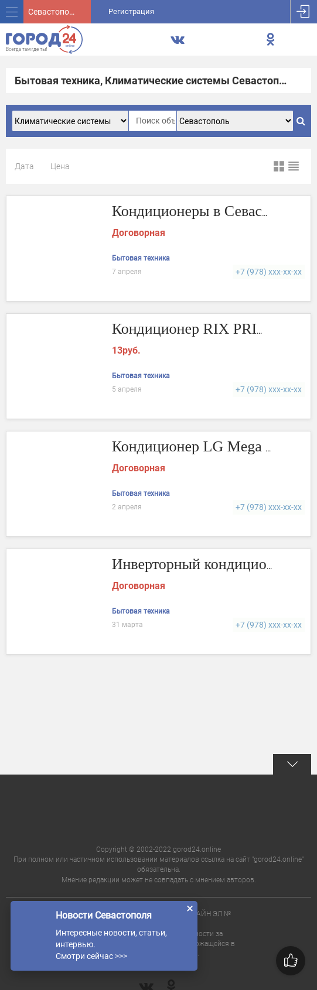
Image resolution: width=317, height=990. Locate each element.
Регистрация (131, 11)
